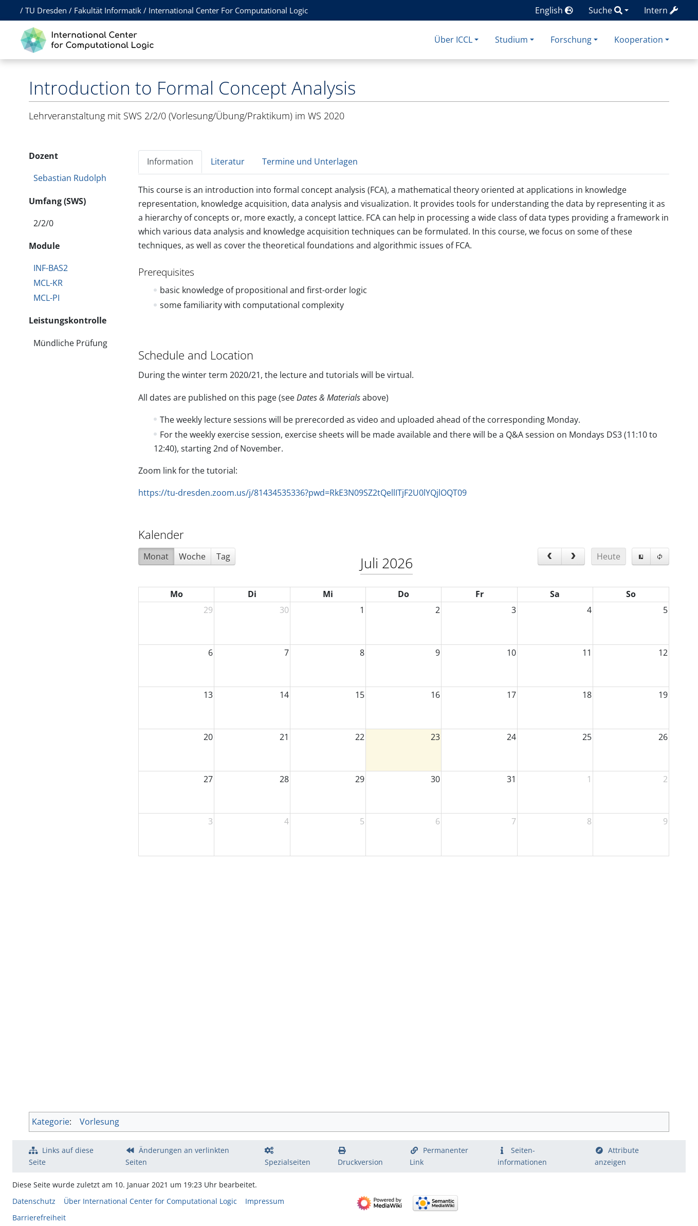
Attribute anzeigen (617, 1156)
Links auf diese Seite (61, 1156)
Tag (223, 556)
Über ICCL (453, 39)
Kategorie (50, 1121)
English (554, 10)
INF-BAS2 (50, 268)
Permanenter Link (439, 1156)
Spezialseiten (287, 1162)
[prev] (550, 556)
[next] (573, 556)
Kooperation (638, 39)
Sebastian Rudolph (69, 178)
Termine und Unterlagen (310, 161)
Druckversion (360, 1162)
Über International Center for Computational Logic (150, 1201)
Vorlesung (99, 1121)
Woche (192, 556)
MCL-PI (46, 297)
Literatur (228, 161)
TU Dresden (46, 10)
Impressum (264, 1201)
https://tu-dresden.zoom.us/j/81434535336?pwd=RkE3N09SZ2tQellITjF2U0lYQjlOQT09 (302, 492)
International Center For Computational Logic (228, 10)
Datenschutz (34, 1201)
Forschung (571, 39)
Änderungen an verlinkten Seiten (177, 1156)
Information (170, 161)
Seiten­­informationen (522, 1156)
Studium (511, 39)
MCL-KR (48, 283)
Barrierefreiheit (39, 1217)
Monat (156, 556)
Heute (608, 556)
